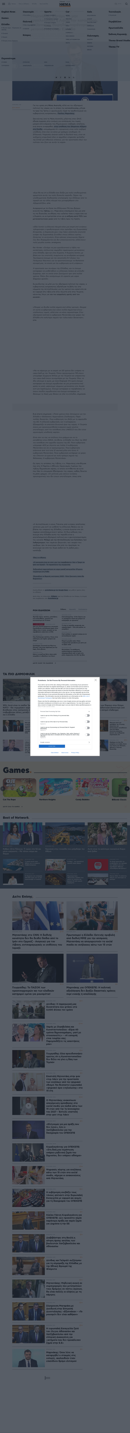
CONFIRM (52, 746)
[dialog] (65, 716)
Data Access (64, 752)
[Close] (96, 680)
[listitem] (65, 711)
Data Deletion (55, 752)
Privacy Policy (75, 752)
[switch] (87, 715)
